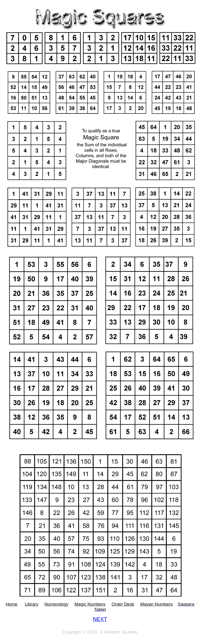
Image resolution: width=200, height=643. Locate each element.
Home (11, 604)
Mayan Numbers (156, 604)
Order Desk (123, 604)
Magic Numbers (89, 604)
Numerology (56, 604)
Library (31, 604)
